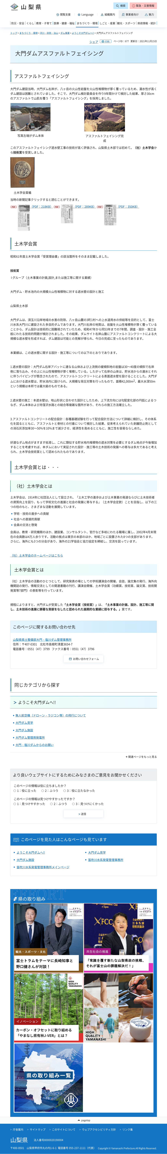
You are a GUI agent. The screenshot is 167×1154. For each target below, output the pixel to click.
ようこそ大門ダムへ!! (83, 33)
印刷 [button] (107, 41)
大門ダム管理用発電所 (30, 737)
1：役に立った (26, 790)
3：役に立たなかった (81, 790)
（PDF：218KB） (35, 217)
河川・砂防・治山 (49, 33)
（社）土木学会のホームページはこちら (36, 555)
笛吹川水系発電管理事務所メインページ (43, 867)
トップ (13, 33)
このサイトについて (63, 1129)
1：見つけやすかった (31, 804)
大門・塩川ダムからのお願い (34, 745)
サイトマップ (37, 1129)
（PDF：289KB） (78, 213)
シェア (93, 42)
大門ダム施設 (24, 730)
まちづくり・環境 (28, 33)
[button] (143, 5)
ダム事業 (65, 33)
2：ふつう (51, 790)
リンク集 (127, 1129)
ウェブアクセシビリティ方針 (99, 1129)
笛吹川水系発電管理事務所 (105, 860)
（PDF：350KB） (121, 214)
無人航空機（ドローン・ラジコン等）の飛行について (50, 715)
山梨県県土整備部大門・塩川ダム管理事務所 (42, 639)
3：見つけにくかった (90, 804)
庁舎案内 (18, 1129)
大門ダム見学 (24, 722)
